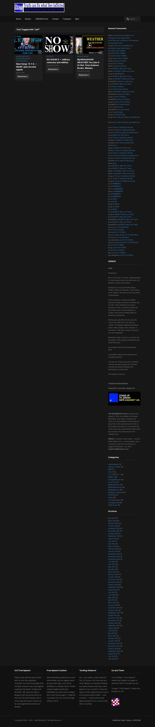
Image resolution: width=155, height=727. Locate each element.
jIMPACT (111, 477)
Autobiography (113, 464)
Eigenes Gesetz (113, 235)
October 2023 (113, 585)
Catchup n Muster (114, 467)
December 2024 (114, 554)
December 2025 (114, 528)
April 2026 (111, 518)
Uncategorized (21, 61)
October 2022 (113, 610)
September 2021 (114, 625)
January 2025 (113, 551)
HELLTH (111, 472)
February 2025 (113, 549)
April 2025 (111, 544)
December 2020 (114, 643)
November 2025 (114, 531)
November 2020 (114, 646)
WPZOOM (136, 720)
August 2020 (112, 654)
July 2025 (111, 541)
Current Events (124, 104)
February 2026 (113, 523)
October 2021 (113, 623)
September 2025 (114, 536)
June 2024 (112, 564)
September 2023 (114, 587)
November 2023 (114, 582)
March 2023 (112, 602)
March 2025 (112, 546)
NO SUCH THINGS (118, 51)
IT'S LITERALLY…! (114, 474)
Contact (55, 19)
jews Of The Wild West (120, 227)
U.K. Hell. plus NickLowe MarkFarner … (126, 132)
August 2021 (112, 628)
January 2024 (113, 577)
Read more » (22, 76)
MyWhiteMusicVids (23, 58)
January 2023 (113, 605)
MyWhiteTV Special (115, 492)
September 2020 (114, 651)
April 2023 (111, 600)
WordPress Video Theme (122, 720)
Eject (77, 19)
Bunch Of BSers (121, 61)
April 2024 (111, 569)
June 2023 (112, 595)
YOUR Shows (113, 505)
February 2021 (113, 638)
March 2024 (112, 572)
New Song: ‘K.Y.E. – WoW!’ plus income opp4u (26, 67)
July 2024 (111, 562)
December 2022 (114, 608)
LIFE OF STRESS (118, 230)
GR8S (110, 469)
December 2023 (114, 579)
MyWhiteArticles (22, 56)
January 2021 (113, 641)
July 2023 (111, 592)
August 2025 (112, 539)
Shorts (110, 497)
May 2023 (111, 597)
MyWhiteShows (83, 56)
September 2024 (114, 559)
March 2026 (112, 521)
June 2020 (112, 659)
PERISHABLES (119, 74)
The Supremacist (114, 500)
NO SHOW (50, 56)
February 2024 (113, 574)
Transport (67, 19)
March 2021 (112, 636)
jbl (109, 40)
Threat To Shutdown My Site (122, 127)
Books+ (28, 19)
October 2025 (113, 533)
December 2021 (113, 618)
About (18, 19)
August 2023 (112, 590)
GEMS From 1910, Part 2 (120, 135)
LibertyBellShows (114, 480)
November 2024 (114, 556)
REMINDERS (116, 184)
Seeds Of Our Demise (120, 89)
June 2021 (111, 631)
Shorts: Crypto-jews (126, 81)
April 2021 (111, 633)
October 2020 (113, 649)
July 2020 (111, 656)
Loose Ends (112, 482)
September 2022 (114, 613)
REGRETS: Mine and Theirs (122, 69)
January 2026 (113, 526)
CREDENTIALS (42, 19)
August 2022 (112, 615)
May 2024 (111, 567)
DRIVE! (114, 199)
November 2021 (113, 620)
